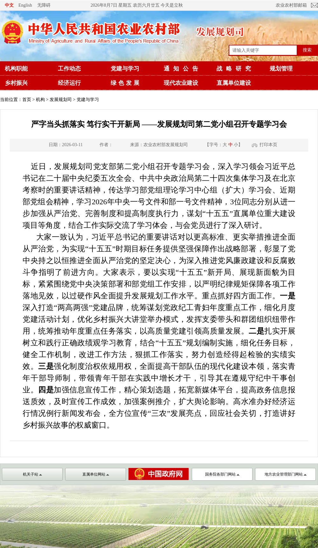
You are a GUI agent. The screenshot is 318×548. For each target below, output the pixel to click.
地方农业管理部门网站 (286, 474)
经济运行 (69, 83)
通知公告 (183, 68)
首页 (26, 99)
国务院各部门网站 (222, 474)
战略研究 (236, 68)
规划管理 (281, 68)
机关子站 (32, 474)
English (25, 5)
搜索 (307, 49)
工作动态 (69, 68)
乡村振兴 (16, 83)
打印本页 (268, 144)
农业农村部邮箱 (291, 5)
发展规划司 (61, 99)
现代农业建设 (181, 83)
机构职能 (16, 68)
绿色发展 (126, 83)
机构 (40, 99)
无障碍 (44, 5)
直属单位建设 (234, 83)
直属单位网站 (95, 474)
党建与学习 (125, 68)
